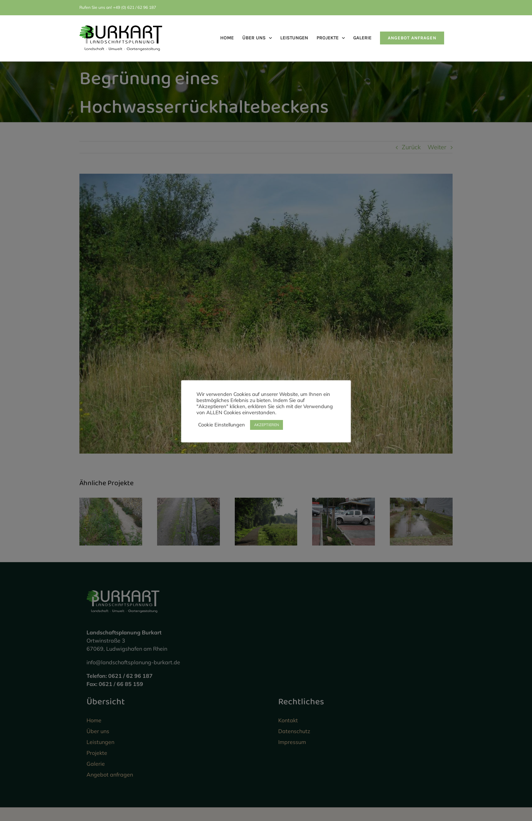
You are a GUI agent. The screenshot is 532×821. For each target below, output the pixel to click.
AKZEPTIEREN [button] (266, 424)
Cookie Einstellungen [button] (221, 425)
